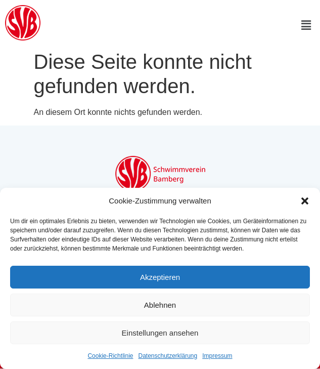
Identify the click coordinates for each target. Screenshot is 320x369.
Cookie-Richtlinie (110, 355)
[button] (305, 201)
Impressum (217, 355)
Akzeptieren (160, 277)
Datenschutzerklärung (167, 355)
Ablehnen (160, 305)
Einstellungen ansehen (160, 333)
